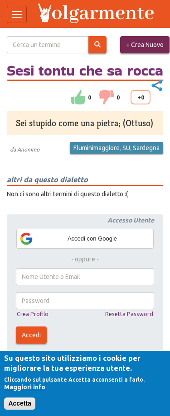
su (78, 97)
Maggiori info (24, 387)
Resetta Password (129, 314)
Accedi (31, 335)
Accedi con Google (68, 239)
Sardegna (146, 147)
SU (126, 147)
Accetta (19, 403)
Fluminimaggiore (96, 147)
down (106, 97)
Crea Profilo (33, 314)
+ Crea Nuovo (145, 44)
